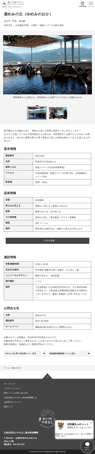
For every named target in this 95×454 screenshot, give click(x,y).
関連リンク (8, 407)
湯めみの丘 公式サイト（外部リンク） (53, 327)
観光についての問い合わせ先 (16, 393)
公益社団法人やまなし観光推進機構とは (20, 397)
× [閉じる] (91, 422)
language (82, 6)
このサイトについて (12, 388)
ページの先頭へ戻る (47, 376)
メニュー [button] (91, 6)
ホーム (6, 368)
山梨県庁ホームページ (13, 402)
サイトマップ (9, 384)
